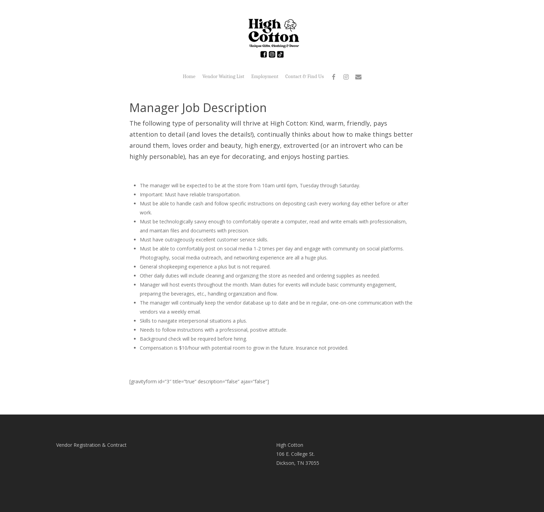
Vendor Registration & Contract (91, 445)
